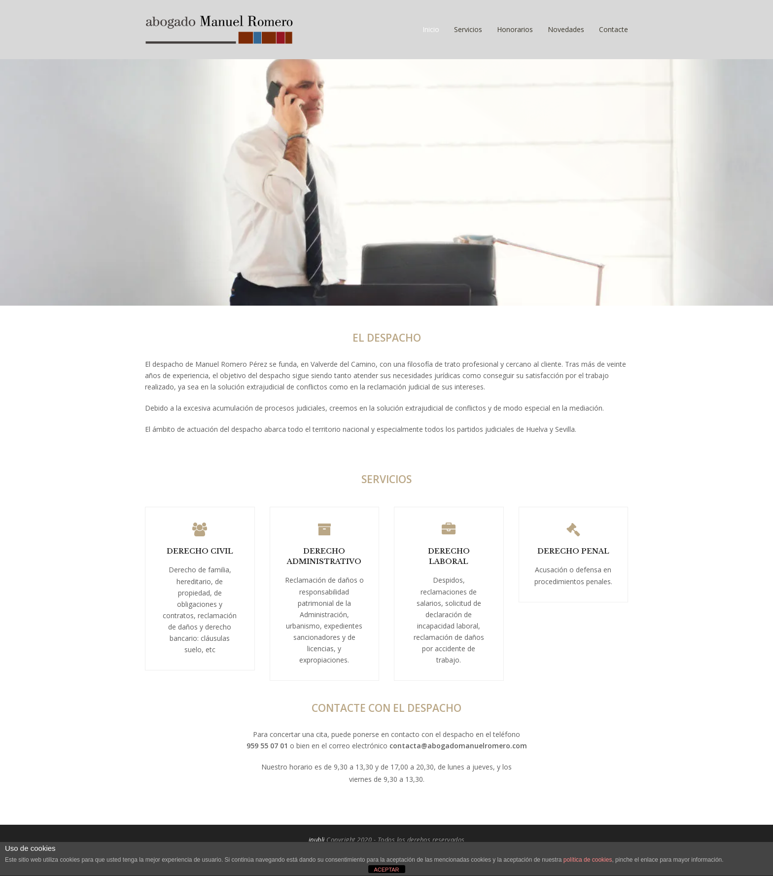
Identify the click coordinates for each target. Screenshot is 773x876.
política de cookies (587, 859)
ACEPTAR (386, 870)
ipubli (317, 839)
